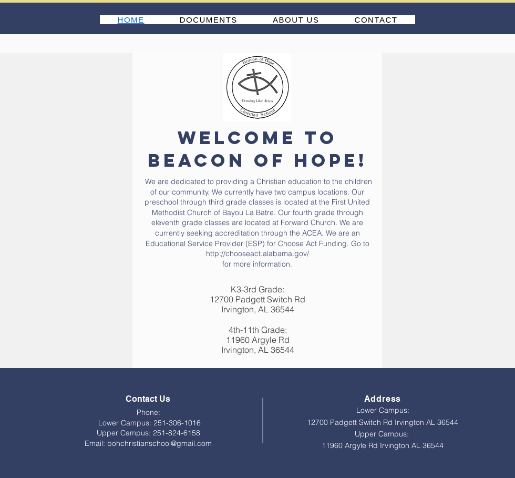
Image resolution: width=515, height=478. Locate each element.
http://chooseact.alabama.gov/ (257, 253)
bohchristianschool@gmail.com (159, 443)
